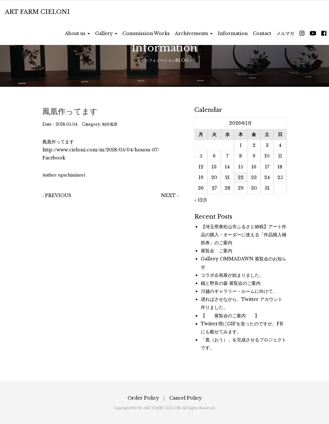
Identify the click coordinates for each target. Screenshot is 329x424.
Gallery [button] (106, 33)
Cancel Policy (185, 398)
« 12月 (200, 200)
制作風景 (110, 124)
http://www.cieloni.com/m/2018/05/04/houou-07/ (100, 150)
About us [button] (77, 33)
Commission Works (146, 33)
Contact (262, 33)
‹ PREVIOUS (56, 195)
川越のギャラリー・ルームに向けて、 (239, 291)
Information (233, 33)
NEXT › (169, 195)
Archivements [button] (194, 33)
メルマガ (285, 33)
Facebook (53, 158)
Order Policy (143, 398)
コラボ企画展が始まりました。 (232, 275)
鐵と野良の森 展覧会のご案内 (231, 283)
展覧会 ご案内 (216, 251)
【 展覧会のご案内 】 (230, 316)
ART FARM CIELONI (37, 11)
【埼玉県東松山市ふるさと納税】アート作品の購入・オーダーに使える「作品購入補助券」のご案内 (243, 235)
